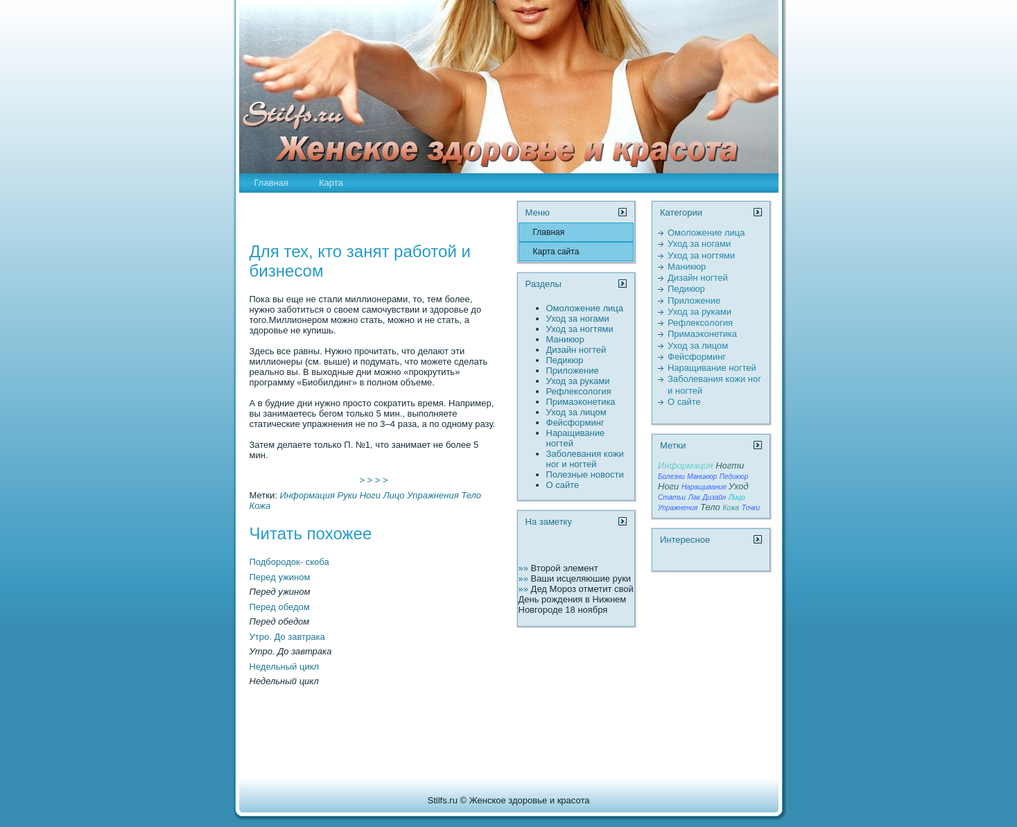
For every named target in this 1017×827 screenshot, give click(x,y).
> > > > (373, 480)
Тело (471, 495)
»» (525, 568)
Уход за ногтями (580, 329)
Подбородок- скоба (289, 562)
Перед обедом (280, 607)
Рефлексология (578, 391)
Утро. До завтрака (287, 637)
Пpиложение (572, 370)
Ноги (370, 495)
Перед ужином (280, 577)
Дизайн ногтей (576, 350)
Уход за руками (578, 381)
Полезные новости (585, 474)
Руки (348, 495)
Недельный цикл (285, 666)
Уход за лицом (576, 412)
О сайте (563, 485)
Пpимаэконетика (581, 402)
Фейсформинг (575, 422)
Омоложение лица (585, 308)
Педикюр (565, 360)
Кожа (260, 505)
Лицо (394, 495)
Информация (307, 495)
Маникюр (565, 339)
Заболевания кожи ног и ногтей (585, 459)
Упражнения (433, 495)
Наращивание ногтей (712, 368)
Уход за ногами (577, 318)
